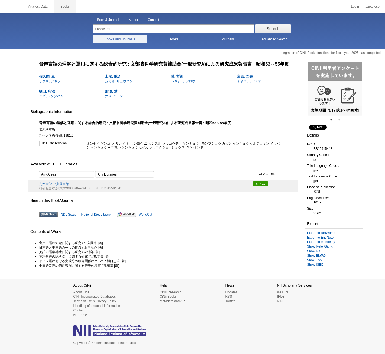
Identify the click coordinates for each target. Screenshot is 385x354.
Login (355, 6)
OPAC (260, 184)
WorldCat (145, 214)
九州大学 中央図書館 (54, 184)
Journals (227, 39)
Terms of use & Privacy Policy (94, 301)
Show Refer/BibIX (320, 246)
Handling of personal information (96, 306)
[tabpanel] (335, 89)
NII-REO (283, 301)
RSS (228, 296)
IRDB (281, 296)
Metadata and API (173, 301)
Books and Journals (119, 39)
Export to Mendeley (321, 242)
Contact (79, 310)
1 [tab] (333, 119)
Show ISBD (315, 265)
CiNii (11, 6)
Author (133, 20)
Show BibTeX (316, 256)
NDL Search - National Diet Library (86, 214)
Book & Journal (108, 20)
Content (153, 20)
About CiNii (81, 292)
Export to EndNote (320, 237)
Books (174, 39)
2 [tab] (341, 119)
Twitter (230, 301)
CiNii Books (168, 296)
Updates (231, 292)
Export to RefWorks (321, 233)
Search (273, 28)
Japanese (372, 6)
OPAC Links (264, 174)
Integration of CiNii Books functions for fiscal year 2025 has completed (330, 53)
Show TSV (314, 260)
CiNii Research (171, 292)
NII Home (80, 315)
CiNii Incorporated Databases (94, 296)
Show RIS (314, 251)
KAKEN (282, 292)
